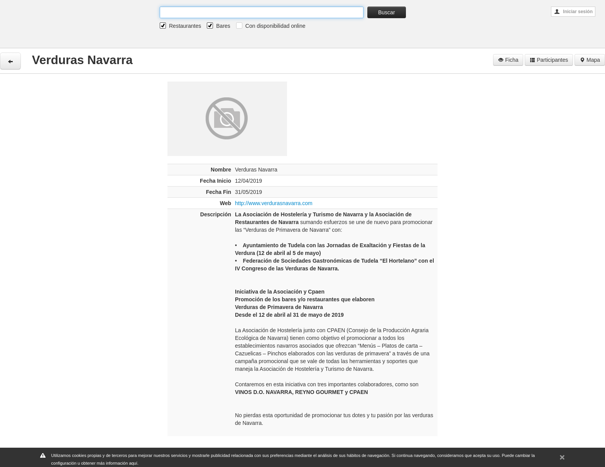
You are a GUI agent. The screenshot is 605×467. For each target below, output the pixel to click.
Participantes (549, 60)
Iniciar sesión (573, 11)
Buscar (386, 12)
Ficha (508, 60)
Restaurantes (185, 26)
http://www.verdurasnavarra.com (274, 203)
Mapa (590, 60)
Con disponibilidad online (275, 26)
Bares (223, 26)
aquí (133, 463)
